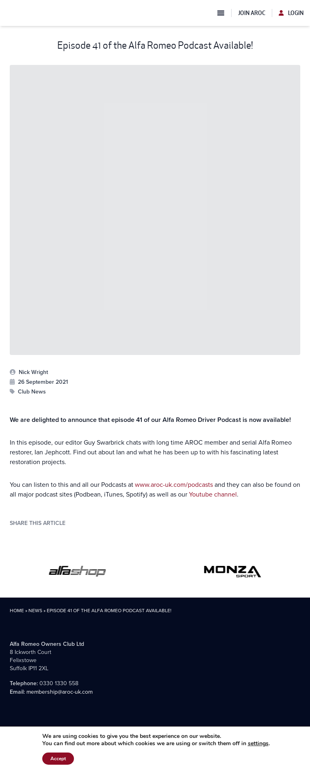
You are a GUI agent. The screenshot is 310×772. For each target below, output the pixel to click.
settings (258, 743)
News (35, 610)
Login (291, 13)
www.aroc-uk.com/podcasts (174, 484)
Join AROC (251, 13)
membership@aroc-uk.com (59, 692)
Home (17, 610)
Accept (58, 758)
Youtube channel (213, 494)
